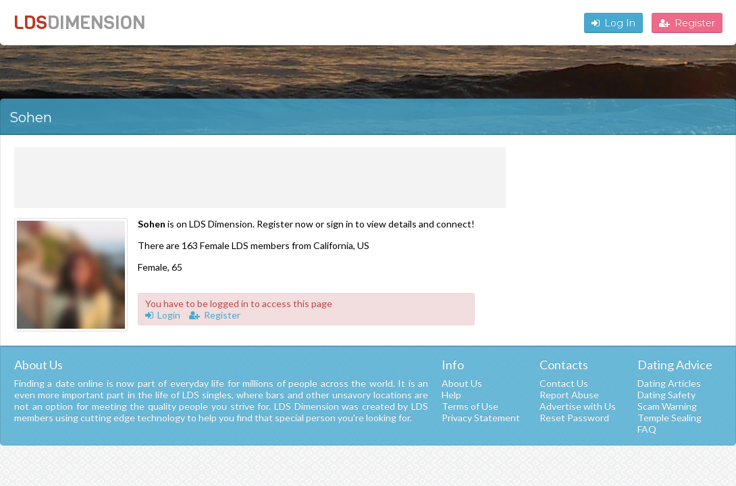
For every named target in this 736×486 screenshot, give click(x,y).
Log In (613, 23)
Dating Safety (666, 394)
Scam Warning (667, 406)
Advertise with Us (578, 406)
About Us (462, 383)
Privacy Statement (481, 417)
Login (162, 315)
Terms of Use (470, 406)
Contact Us (564, 383)
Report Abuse (569, 394)
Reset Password (574, 417)
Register (687, 23)
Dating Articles (669, 383)
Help (451, 394)
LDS (79, 22)
